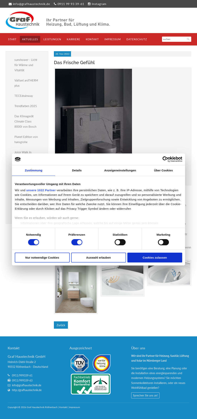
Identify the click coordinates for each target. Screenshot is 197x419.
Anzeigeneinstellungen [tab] (120, 170)
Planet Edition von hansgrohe (26, 139)
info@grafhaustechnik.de (31, 4)
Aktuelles (30, 39)
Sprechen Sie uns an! (145, 395)
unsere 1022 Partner (41, 190)
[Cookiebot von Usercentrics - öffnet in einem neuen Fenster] (165, 159)
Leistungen (52, 39)
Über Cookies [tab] (163, 170)
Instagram (99, 4)
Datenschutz (136, 39)
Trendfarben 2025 (25, 106)
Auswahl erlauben (98, 257)
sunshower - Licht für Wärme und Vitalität (25, 65)
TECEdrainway (23, 95)
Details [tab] (77, 170)
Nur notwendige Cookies (42, 257)
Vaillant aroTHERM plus (26, 83)
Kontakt (92, 39)
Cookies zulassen (155, 257)
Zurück (61, 325)
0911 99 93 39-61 (71, 4)
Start (12, 39)
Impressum (112, 39)
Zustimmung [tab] (33, 170)
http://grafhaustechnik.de (27, 390)
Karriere (73, 39)
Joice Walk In (22, 152)
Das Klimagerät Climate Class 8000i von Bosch (25, 121)
